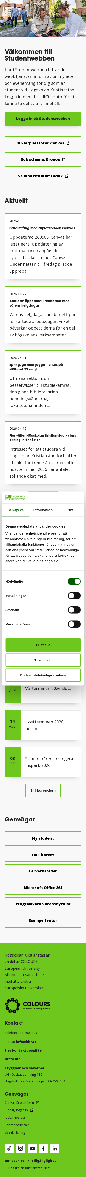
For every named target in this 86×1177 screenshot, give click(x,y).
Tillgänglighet (43, 1160)
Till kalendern (43, 790)
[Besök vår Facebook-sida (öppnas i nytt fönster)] (43, 1148)
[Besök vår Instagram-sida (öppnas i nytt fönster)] (20, 1148)
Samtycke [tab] (15, 510)
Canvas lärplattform (19, 1102)
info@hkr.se (26, 1041)
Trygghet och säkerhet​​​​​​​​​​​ (25, 1068)
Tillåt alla (43, 645)
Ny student (43, 838)
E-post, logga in (16, 1110)
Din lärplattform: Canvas (40, 143)
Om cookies (15, 1160)
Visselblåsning (15, 1132)
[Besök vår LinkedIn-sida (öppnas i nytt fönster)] (54, 1148)
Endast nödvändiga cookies (43, 675)
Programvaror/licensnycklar (43, 903)
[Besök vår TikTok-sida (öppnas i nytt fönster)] (9, 1148)
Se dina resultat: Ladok (40, 175)
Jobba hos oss (15, 1117)
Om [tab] (70, 510)
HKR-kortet (43, 854)
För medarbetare (17, 1125)
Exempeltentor (43, 920)
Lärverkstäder (43, 871)
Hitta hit (12, 1059)
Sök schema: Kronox (40, 159)
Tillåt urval (43, 660)
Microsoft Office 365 (43, 887)
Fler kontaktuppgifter (24, 1050)
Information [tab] (43, 510)
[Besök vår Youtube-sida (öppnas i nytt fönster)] (32, 1148)
